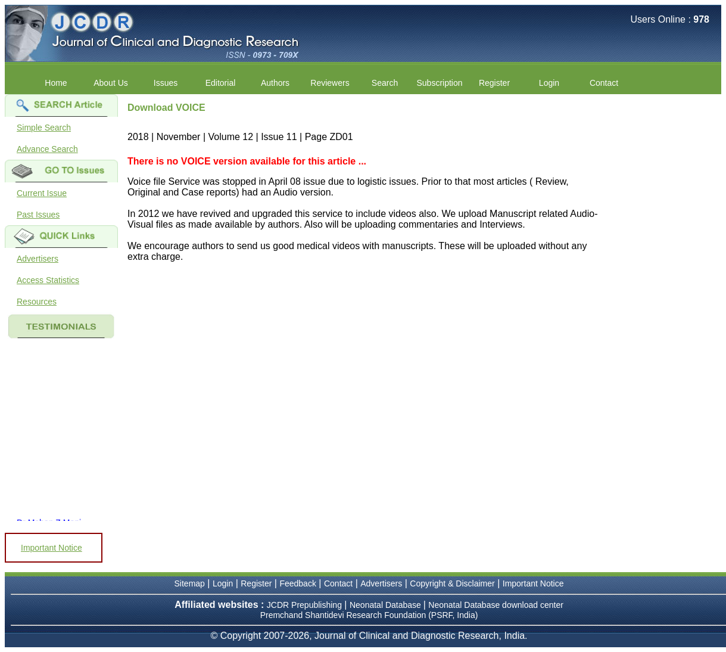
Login (549, 83)
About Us (111, 83)
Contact (604, 83)
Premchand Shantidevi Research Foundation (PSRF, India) (369, 615)
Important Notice (51, 547)
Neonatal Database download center (495, 605)
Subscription (439, 83)
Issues (165, 83)
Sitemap (190, 583)
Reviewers (329, 83)
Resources (37, 301)
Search (385, 83)
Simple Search (44, 127)
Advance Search (47, 149)
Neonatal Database (386, 605)
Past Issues (38, 214)
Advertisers (37, 258)
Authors (275, 83)
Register (494, 83)
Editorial (220, 83)
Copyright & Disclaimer (452, 583)
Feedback (297, 583)
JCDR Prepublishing (304, 605)
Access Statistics (48, 280)
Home (56, 83)
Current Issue (42, 193)
